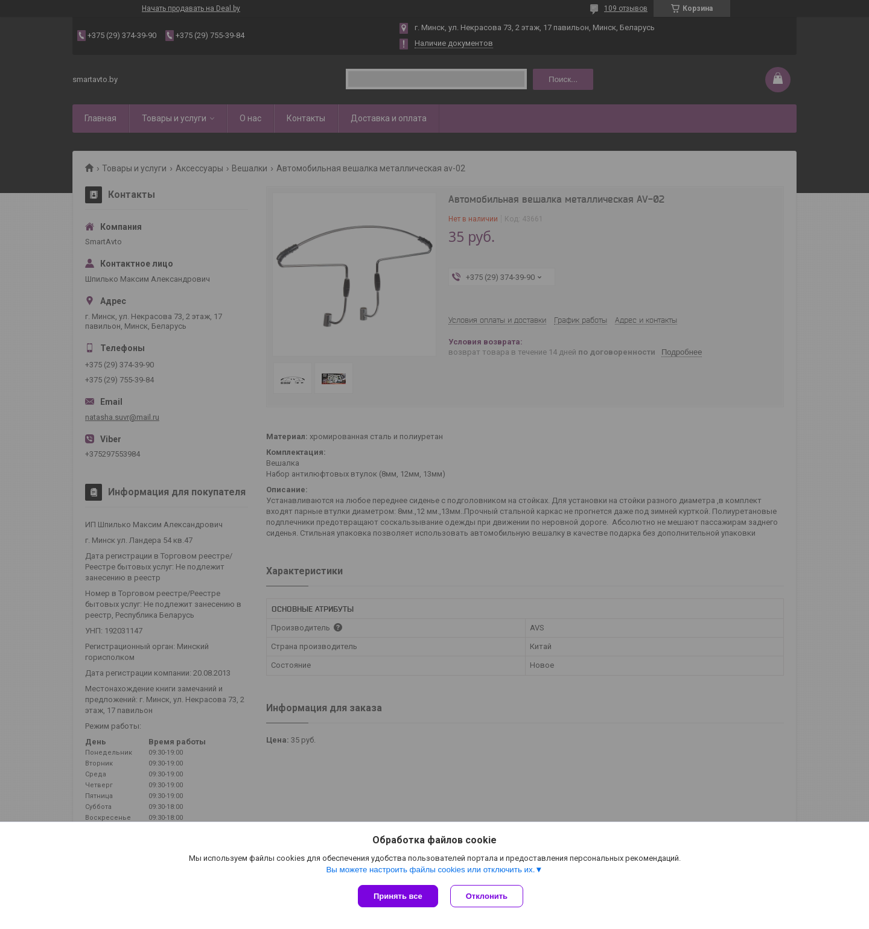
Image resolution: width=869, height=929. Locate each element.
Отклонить (487, 896)
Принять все (398, 896)
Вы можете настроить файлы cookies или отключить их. (430, 869)
